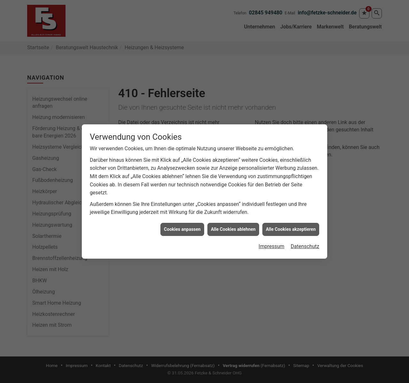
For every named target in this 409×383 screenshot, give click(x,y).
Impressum (271, 242)
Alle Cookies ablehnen (233, 225)
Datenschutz (305, 242)
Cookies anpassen (182, 225)
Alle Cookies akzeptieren (291, 225)
